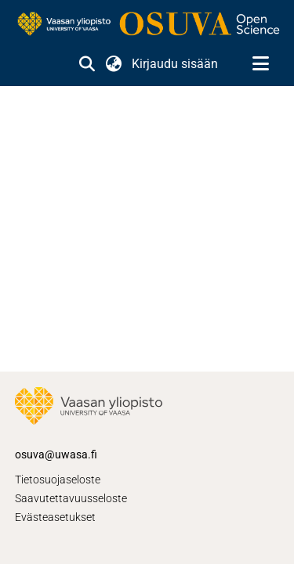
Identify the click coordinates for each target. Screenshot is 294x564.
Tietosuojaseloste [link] (57, 479)
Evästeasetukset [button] (55, 517)
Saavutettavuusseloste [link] (71, 498)
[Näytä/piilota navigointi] (260, 64)
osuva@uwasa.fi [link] (56, 454)
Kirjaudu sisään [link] (176, 63)
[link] (147, 24)
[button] (86, 64)
